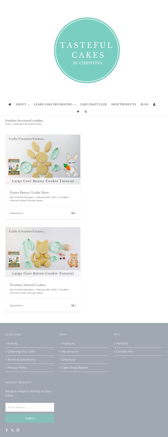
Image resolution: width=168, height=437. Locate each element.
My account (70, 351)
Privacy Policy (17, 367)
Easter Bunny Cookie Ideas (29, 192)
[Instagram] (17, 430)
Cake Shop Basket (75, 367)
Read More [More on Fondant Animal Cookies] (16, 305)
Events (13, 343)
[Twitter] (12, 430)
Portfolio (122, 343)
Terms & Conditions (21, 359)
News (40, 200)
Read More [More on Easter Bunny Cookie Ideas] (16, 213)
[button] (86, 111)
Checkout (69, 359)
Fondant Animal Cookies (28, 285)
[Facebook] (6, 430)
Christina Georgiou (23, 197)
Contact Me (124, 351)
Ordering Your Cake (22, 351)
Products (68, 343)
